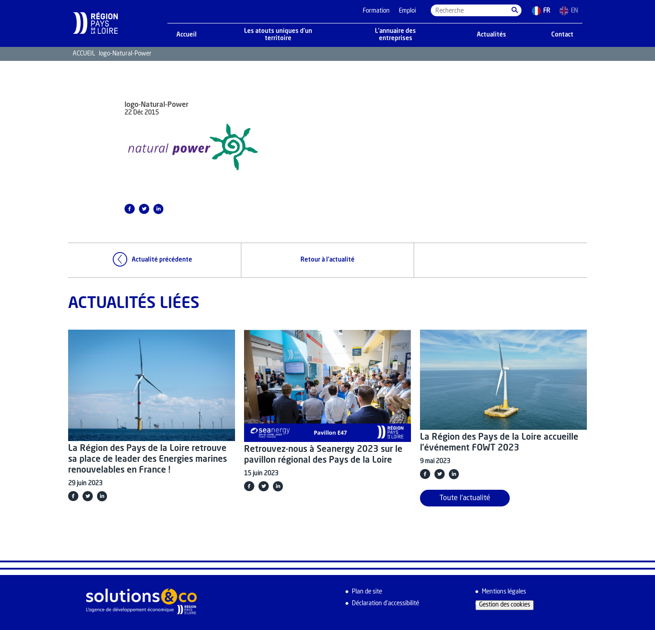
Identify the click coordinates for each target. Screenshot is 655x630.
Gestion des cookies (504, 605)
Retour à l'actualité (327, 260)
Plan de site (367, 592)
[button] (514, 10)
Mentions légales (504, 592)
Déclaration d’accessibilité (385, 604)
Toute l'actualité (464, 498)
